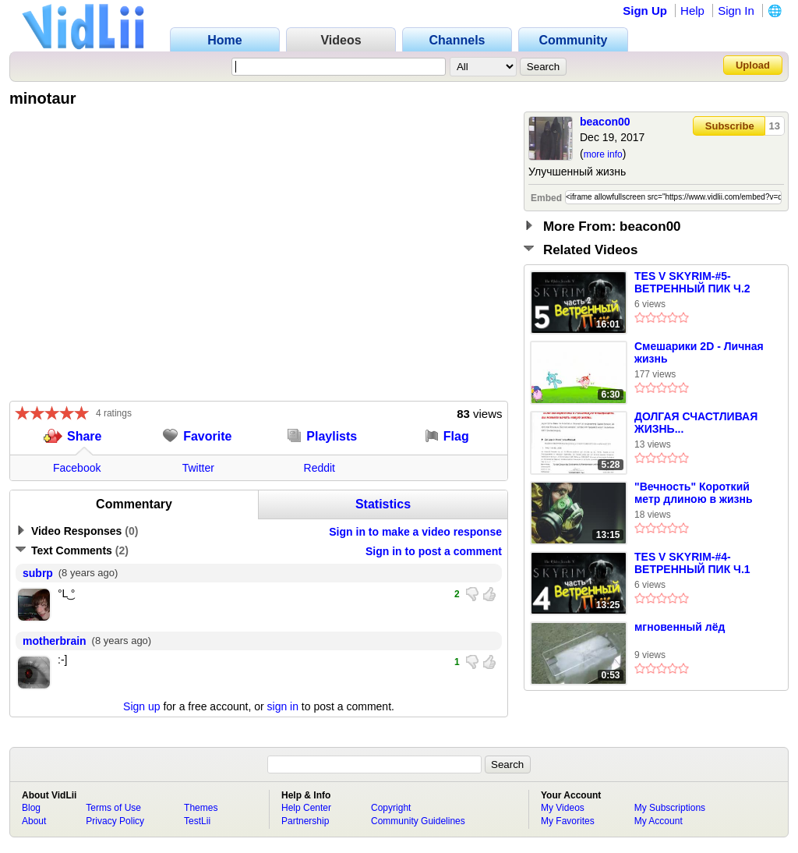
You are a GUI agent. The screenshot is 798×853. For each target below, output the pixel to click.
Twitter (198, 468)
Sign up (141, 706)
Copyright (391, 807)
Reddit (319, 468)
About (34, 821)
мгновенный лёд (679, 627)
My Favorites (568, 821)
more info (603, 154)
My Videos (562, 807)
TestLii (197, 821)
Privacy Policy (115, 821)
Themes (200, 807)
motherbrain (55, 641)
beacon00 (605, 121)
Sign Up (645, 10)
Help (692, 10)
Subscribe (729, 126)
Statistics (383, 504)
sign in (282, 706)
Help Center (306, 807)
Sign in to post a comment (433, 551)
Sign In (736, 10)
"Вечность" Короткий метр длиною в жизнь (693, 492)
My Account (658, 821)
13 (774, 126)
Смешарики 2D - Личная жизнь (699, 352)
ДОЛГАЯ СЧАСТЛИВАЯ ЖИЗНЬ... (695, 422)
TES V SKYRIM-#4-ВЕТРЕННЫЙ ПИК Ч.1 (692, 562)
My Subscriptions (669, 807)
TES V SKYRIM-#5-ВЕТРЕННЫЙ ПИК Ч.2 (692, 282)
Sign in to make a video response (415, 532)
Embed (546, 198)
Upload (753, 65)
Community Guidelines (418, 821)
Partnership (305, 821)
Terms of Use (113, 807)
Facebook (77, 468)
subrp (38, 573)
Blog (31, 807)
